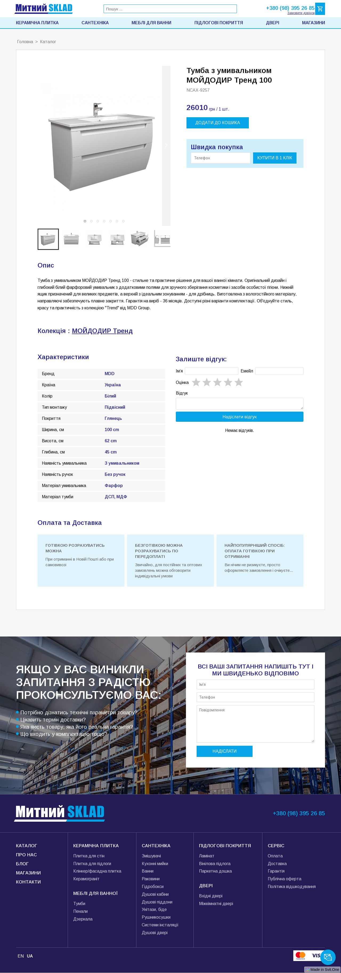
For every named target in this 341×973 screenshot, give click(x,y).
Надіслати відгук (239, 418)
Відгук (182, 393)
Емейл (247, 371)
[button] (85, 221)
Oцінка (182, 382)
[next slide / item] (166, 146)
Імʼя (179, 371)
